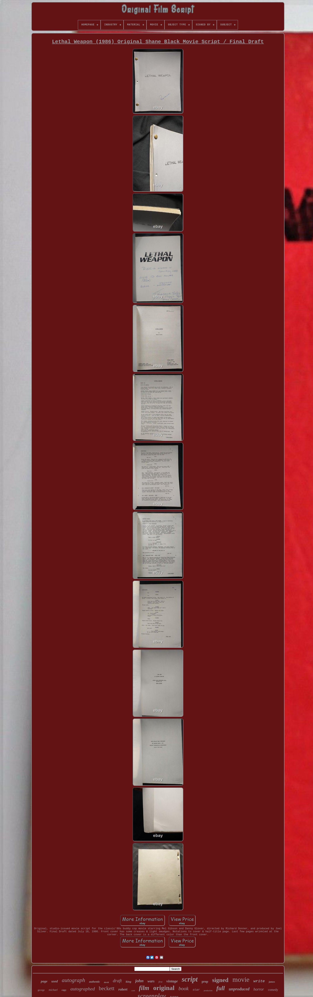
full (220, 988)
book (183, 988)
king (128, 981)
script (190, 979)
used (54, 981)
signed (220, 980)
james (272, 981)
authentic (94, 981)
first (160, 981)
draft (117, 980)
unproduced (239, 989)
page (44, 981)
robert (122, 989)
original (163, 987)
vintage (172, 981)
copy (63, 990)
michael (53, 989)
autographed (82, 988)
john (139, 980)
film (144, 987)
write (259, 981)
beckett (106, 988)
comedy (273, 989)
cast (133, 990)
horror (259, 989)
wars (151, 981)
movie (240, 979)
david (106, 982)
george (41, 989)
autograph (73, 980)
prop (205, 981)
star (196, 990)
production (208, 990)
